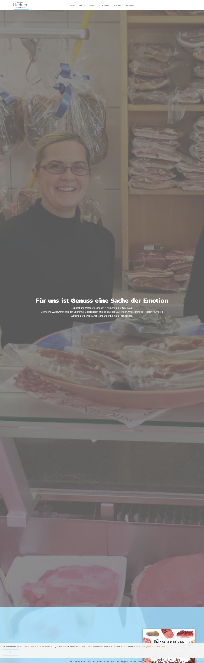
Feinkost (93, 5)
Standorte (129, 5)
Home (72, 5)
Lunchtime (116, 5)
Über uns (82, 5)
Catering (105, 5)
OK (10, 652)
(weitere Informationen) (155, 647)
